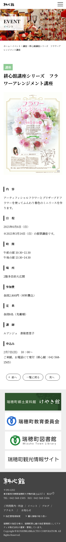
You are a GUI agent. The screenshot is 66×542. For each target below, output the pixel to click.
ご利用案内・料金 (13, 506)
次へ (51, 377)
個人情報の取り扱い (37, 516)
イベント (32, 506)
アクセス (8, 510)
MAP (50, 493)
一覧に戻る (33, 377)
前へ (14, 377)
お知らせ (26, 510)
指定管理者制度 (13, 516)
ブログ (45, 506)
